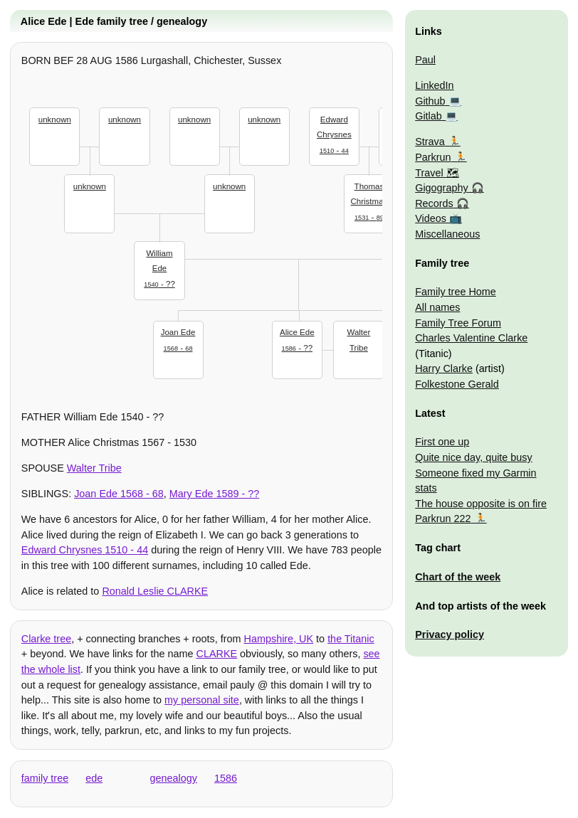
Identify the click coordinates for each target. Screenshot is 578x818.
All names (437, 307)
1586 (225, 778)
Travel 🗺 (436, 173)
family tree (44, 778)
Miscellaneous (447, 234)
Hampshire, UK (279, 638)
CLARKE (217, 653)
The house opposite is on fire (481, 503)
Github (430, 101)
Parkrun (433, 157)
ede (94, 778)
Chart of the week (457, 577)
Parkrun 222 (443, 518)
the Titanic (350, 638)
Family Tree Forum (458, 323)
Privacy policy (449, 634)
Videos (430, 218)
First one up (442, 441)
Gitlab (428, 116)
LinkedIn (434, 85)
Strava (430, 141)
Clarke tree (46, 638)
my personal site (201, 700)
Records (434, 203)
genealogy (173, 778)
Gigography (441, 187)
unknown (54, 119)
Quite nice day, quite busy (473, 457)
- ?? (159, 267)
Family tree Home (455, 291)
